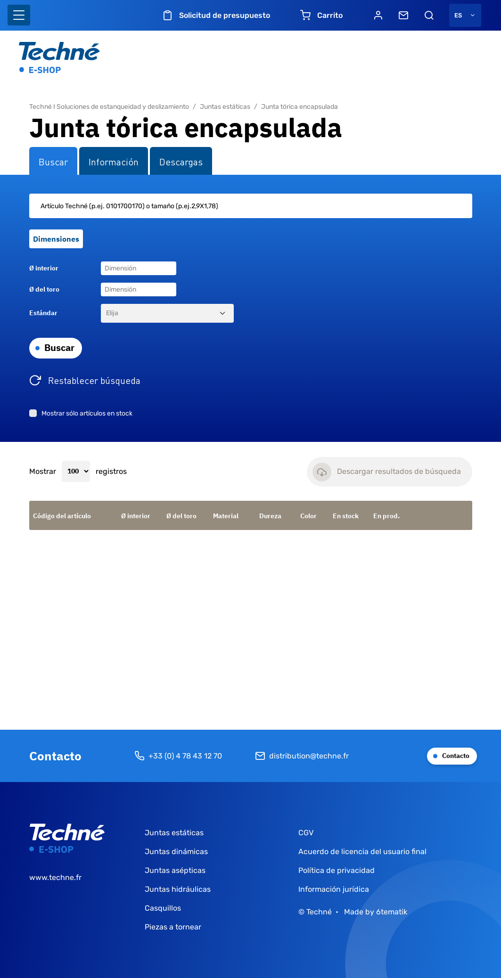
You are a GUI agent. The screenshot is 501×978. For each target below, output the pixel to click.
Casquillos (163, 908)
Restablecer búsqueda (94, 379)
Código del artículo (62, 515)
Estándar (43, 313)
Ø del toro (44, 289)
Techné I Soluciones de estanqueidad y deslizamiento (109, 107)
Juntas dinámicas (176, 851)
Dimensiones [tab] (56, 239)
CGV (305, 832)
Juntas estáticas (225, 107)
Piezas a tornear (173, 926)
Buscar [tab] (53, 161)
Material (225, 515)
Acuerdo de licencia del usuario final (362, 851)
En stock (346, 515)
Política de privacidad (336, 870)
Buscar (59, 347)
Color (308, 515)
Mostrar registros (78, 471)
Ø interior (43, 268)
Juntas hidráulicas (178, 889)
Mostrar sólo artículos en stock (86, 413)
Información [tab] (114, 161)
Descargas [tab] (181, 161)
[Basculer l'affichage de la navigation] (19, 15)
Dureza (270, 515)
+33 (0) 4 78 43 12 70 (178, 756)
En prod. (386, 515)
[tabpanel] (250, 308)
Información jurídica (333, 889)
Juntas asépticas (175, 870)
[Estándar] (167, 313)
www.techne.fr (55, 877)
